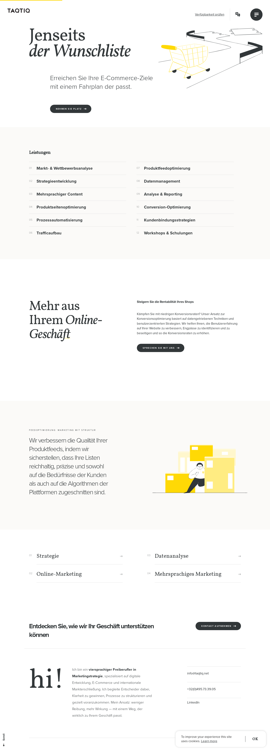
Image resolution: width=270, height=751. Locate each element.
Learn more (209, 741)
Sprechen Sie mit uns (159, 353)
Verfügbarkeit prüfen (209, 15)
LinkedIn (193, 702)
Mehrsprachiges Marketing (188, 574)
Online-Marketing (59, 574)
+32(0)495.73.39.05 (201, 689)
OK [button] (255, 739)
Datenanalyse (171, 556)
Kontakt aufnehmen (216, 631)
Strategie (48, 556)
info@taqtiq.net (198, 673)
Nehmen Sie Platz (69, 109)
